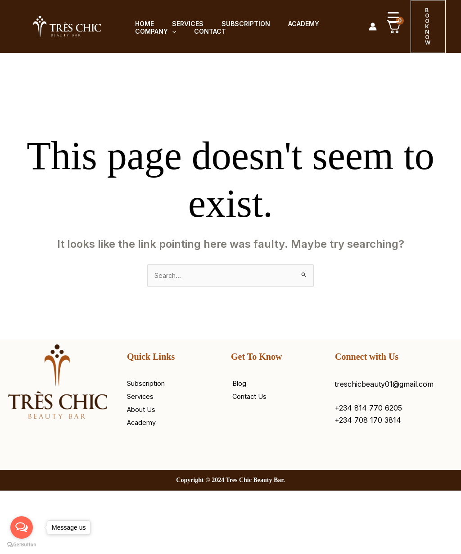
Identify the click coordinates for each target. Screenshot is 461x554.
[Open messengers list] (21, 527)
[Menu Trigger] (393, 16)
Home (139, 20)
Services (178, 20)
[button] (167, 32)
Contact (201, 31)
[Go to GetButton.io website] (21, 545)
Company (150, 32)
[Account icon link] (373, 26)
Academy (287, 20)
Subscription (233, 20)
